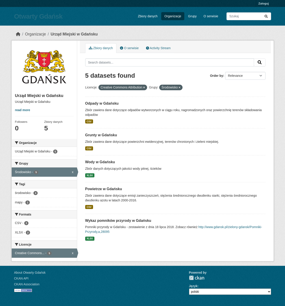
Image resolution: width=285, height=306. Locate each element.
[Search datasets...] (248, 16)
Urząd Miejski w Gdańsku (74, 34)
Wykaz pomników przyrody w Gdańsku (118, 220)
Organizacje (172, 16)
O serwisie (211, 16)
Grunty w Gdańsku (101, 135)
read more (22, 110)
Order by (216, 75)
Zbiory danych (148, 16)
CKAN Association (27, 284)
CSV (89, 121)
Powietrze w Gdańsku (103, 189)
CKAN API (21, 278)
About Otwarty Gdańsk (30, 272)
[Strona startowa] (18, 34)
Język (193, 286)
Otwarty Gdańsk (38, 16)
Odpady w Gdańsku (102, 103)
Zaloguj (263, 3)
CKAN (196, 277)
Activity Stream (158, 48)
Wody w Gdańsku (100, 162)
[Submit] (266, 16)
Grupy (192, 16)
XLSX (90, 175)
